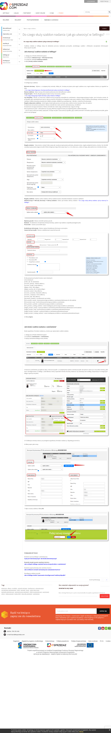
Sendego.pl (10, 61)
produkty (14, 588)
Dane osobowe (93, 641)
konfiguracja (31, 588)
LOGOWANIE (91, 1)
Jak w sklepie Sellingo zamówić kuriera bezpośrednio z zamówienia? (45, 564)
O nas (52, 13)
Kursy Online (40, 13)
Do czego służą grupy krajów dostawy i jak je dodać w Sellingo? (43, 95)
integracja (4, 588)
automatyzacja (39, 588)
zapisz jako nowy (34, 590)
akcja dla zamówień (26, 594)
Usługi (16, 13)
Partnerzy (27, 13)
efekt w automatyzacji (36, 592)
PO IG (101, 641)
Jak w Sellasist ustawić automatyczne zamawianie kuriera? (42, 569)
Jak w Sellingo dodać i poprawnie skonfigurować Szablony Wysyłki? (44, 575)
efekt (18, 590)
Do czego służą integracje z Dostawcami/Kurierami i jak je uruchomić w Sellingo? (48, 90)
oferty (3, 594)
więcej (81, 732)
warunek (23, 590)
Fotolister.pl (10, 39)
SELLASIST (18, 20)
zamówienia (36, 594)
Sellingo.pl (10, 56)
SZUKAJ (104, 28)
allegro (9, 588)
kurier (27, 590)
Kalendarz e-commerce (51, 20)
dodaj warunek (10, 594)
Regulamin (16, 641)
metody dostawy (22, 588)
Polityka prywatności (63, 641)
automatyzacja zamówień (22, 592)
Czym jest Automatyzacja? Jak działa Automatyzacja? (40, 558)
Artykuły (6, 13)
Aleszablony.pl (10, 29)
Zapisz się (103, 611)
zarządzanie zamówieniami (8, 590)
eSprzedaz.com (7, 34)
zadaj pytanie (104, 596)
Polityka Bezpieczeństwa (78, 641)
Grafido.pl (10, 44)
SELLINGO (6, 20)
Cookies (108, 641)
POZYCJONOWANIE (33, 20)
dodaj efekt (17, 594)
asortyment (46, 592)
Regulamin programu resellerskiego (32, 641)
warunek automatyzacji (7, 592)
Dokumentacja (49, 641)
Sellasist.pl (10, 50)
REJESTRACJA (104, 1)
